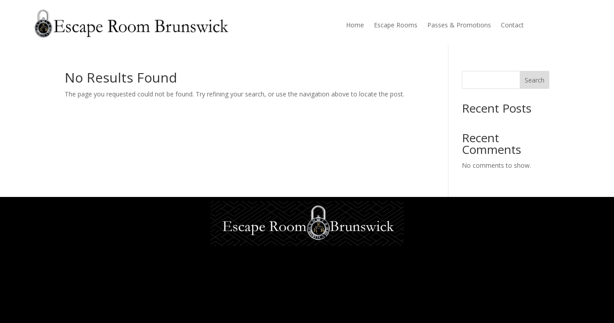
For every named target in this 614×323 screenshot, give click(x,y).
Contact (512, 25)
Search (534, 80)
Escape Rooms (395, 25)
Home (355, 25)
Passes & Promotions (459, 25)
